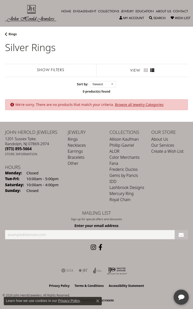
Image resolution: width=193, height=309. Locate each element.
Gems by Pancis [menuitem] (124, 175)
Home (66, 11)
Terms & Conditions (89, 286)
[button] (131, 18)
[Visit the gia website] (67, 270)
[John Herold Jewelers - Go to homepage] (33, 13)
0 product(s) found (96, 91)
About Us (163, 11)
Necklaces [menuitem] (77, 145)
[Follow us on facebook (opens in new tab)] (100, 247)
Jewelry (127, 11)
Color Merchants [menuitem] (125, 157)
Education (144, 11)
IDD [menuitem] (113, 181)
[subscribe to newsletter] (181, 234)
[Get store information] (21, 154)
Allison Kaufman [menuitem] (124, 139)
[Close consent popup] (97, 300)
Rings (13, 34)
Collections (108, 11)
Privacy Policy (59, 286)
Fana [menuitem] (114, 163)
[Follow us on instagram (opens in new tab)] (93, 247)
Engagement (84, 11)
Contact (180, 11)
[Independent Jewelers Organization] (117, 270)
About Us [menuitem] (159, 139)
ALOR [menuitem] (115, 151)
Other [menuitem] (73, 163)
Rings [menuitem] (73, 139)
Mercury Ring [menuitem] (122, 193)
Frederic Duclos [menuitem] (124, 169)
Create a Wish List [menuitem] (167, 151)
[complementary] (156, 281)
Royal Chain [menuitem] (120, 199)
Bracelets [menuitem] (76, 157)
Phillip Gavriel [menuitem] (122, 145)
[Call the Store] (18, 148)
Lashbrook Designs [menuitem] (127, 187)
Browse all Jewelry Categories (139, 104)
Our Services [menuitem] (162, 145)
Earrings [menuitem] (75, 151)
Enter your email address (96, 225)
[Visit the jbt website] (83, 270)
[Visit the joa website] (97, 270)
